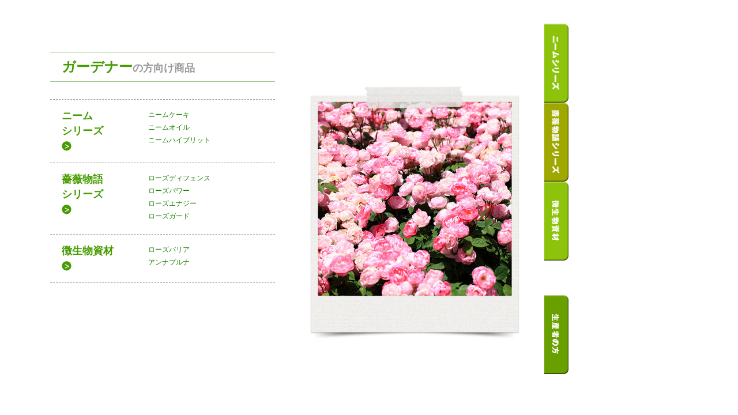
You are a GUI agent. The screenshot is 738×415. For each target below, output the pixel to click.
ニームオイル (169, 127)
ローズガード (169, 216)
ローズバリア (169, 250)
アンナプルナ (169, 262)
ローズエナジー (172, 203)
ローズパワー (169, 191)
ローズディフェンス (179, 178)
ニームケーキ (169, 115)
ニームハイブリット (179, 140)
